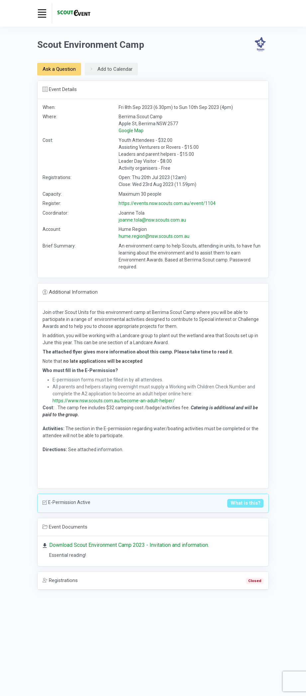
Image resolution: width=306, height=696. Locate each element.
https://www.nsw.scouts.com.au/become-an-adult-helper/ (113, 400)
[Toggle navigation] (42, 13)
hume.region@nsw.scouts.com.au (154, 236)
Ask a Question (59, 69)
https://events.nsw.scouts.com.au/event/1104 (167, 203)
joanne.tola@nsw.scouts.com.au (152, 220)
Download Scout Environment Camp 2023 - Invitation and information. (129, 545)
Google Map (131, 130)
